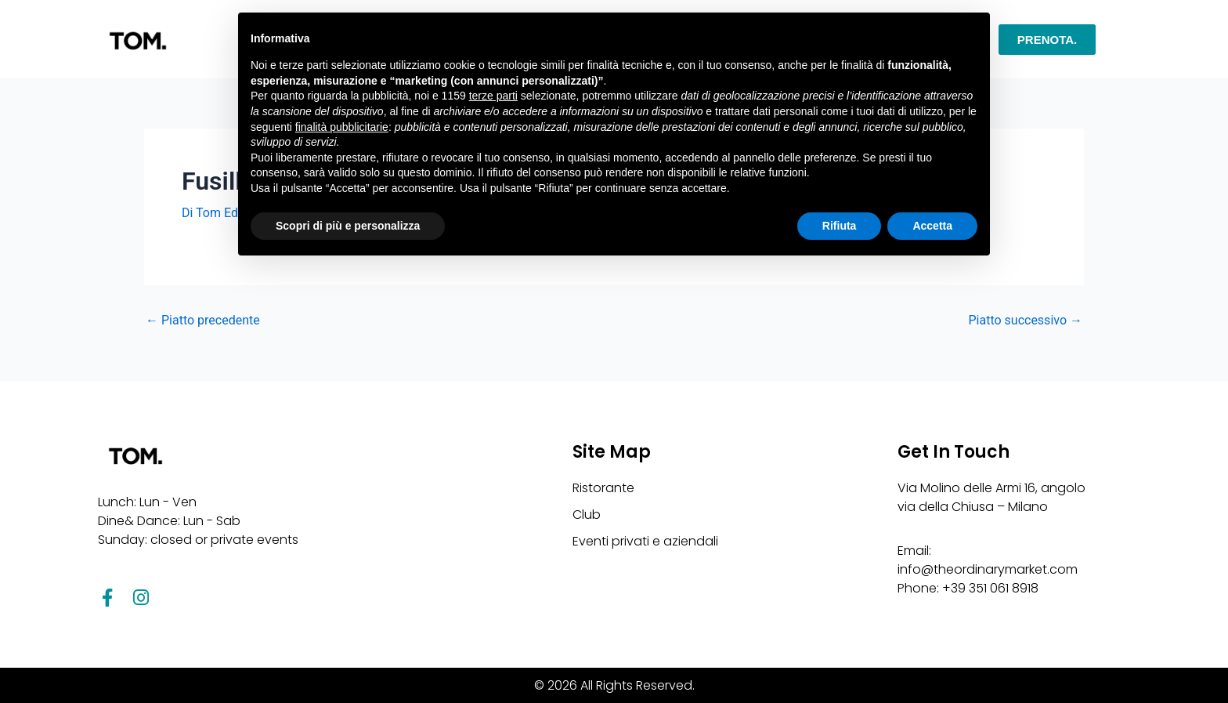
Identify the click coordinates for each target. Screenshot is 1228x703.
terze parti (493, 95)
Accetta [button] (932, 225)
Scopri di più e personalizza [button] (348, 225)
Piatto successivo (1025, 320)
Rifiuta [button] (839, 225)
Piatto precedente (203, 320)
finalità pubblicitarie (341, 127)
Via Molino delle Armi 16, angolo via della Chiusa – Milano (991, 497)
